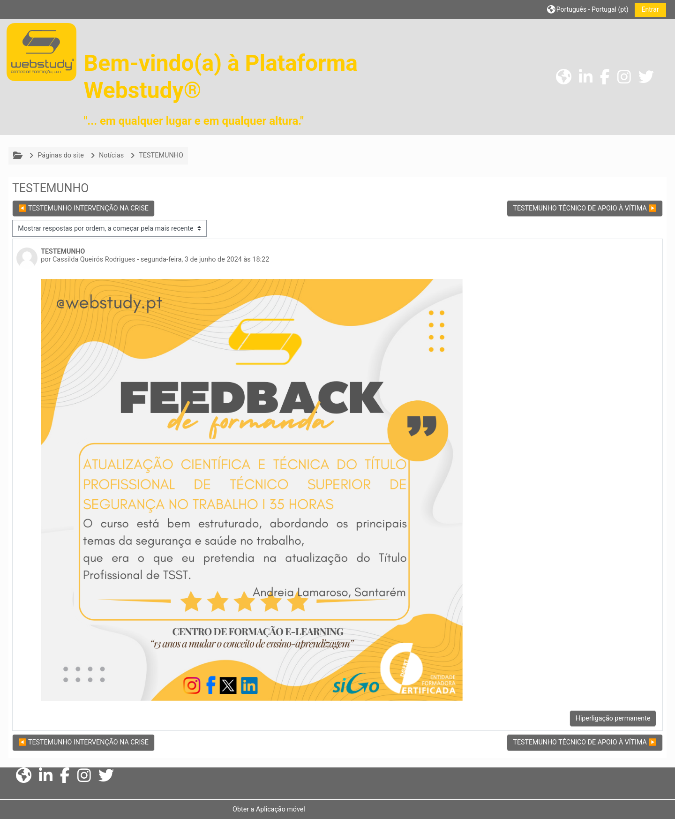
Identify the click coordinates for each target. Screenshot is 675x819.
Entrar (644, 9)
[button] (582, 9)
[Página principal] (41, 52)
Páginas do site (66, 155)
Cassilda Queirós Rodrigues (99, 259)
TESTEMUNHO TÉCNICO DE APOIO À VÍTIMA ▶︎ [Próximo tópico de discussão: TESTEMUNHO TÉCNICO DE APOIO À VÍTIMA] (580, 208)
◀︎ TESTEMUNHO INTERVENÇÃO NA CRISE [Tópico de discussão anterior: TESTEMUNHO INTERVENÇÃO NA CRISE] (88, 208)
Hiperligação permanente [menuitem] (607, 718)
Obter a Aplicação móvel (270, 809)
